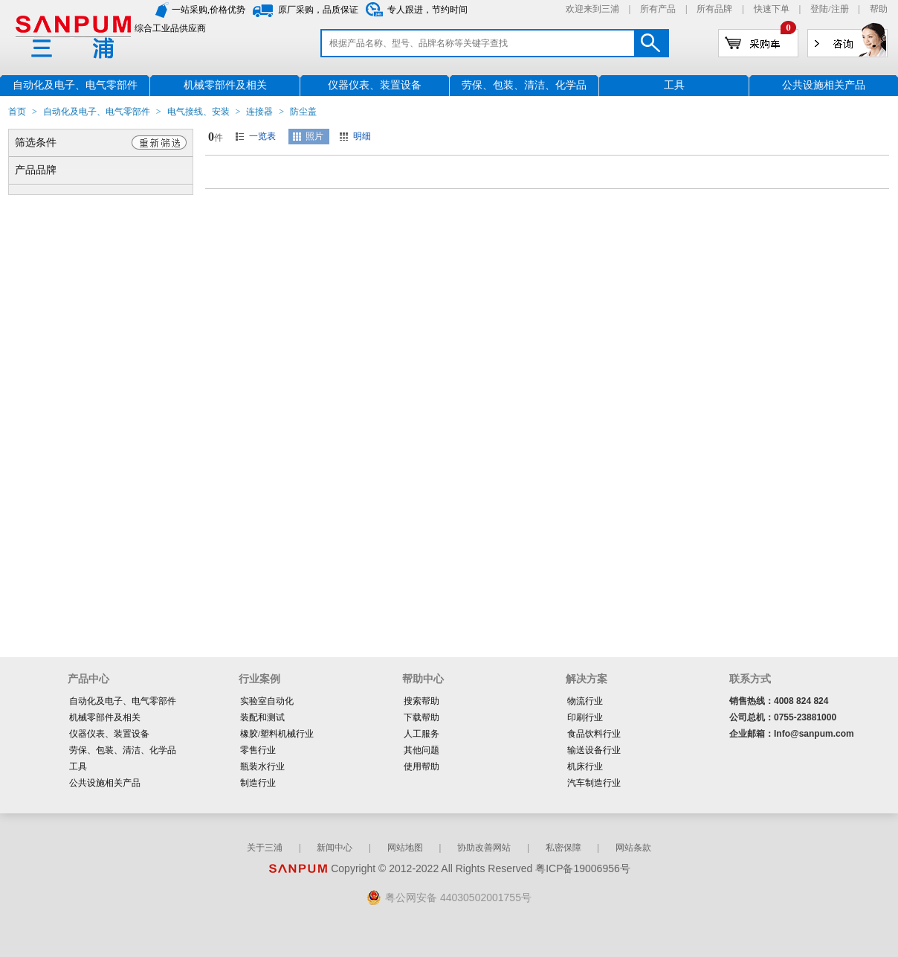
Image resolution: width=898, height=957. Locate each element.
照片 (314, 136)
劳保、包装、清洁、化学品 (122, 750)
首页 (17, 111)
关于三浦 (264, 847)
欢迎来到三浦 (592, 9)
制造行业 (258, 783)
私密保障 (563, 847)
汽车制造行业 (594, 783)
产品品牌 (35, 170)
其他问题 (421, 750)
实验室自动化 (267, 701)
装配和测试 (262, 717)
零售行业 (258, 750)
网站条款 (633, 847)
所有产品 (658, 9)
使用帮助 (421, 766)
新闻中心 (334, 847)
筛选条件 (35, 142)
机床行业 (585, 766)
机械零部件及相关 (104, 717)
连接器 (259, 111)
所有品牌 (714, 9)
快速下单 (771, 9)
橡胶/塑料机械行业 (277, 734)
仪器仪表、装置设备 (109, 734)
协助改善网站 (484, 847)
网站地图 (405, 847)
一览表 (262, 136)
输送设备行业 (594, 750)
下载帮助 (421, 717)
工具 (78, 766)
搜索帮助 (421, 701)
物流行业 (585, 701)
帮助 (879, 9)
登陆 (819, 9)
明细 (362, 136)
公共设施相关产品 (104, 783)
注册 (840, 9)
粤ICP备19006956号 (582, 868)
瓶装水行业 (262, 766)
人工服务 (421, 734)
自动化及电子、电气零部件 (96, 111)
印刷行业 (585, 717)
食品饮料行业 (594, 734)
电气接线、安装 (198, 111)
